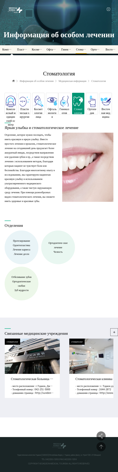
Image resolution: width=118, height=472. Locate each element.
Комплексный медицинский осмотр (7, 49)
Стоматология (81, 49)
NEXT (73, 367)
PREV (44, 367)
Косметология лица (37, 49)
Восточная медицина (111, 49)
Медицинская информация (72, 81)
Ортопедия (96, 49)
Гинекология (66, 49)
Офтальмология (52, 49)
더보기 (114, 332)
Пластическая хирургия (22, 49)
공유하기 (101, 436)
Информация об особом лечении (37, 81)
